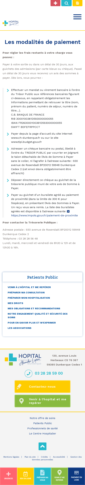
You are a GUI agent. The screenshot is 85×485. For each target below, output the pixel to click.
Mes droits (15, 303)
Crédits (44, 457)
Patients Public (42, 423)
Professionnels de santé (42, 428)
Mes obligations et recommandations (34, 308)
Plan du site (30, 457)
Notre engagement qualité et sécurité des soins (38, 315)
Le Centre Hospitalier (42, 433)
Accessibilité (59, 457)
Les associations (19, 328)
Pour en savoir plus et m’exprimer (32, 322)
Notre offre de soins (42, 418)
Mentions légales (11, 457)
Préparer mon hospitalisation (29, 297)
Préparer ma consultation (26, 292)
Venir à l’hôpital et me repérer (29, 287)
